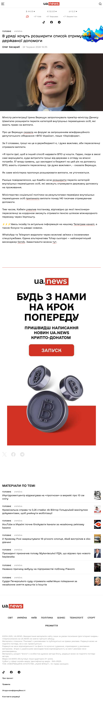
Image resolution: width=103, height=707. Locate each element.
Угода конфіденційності (13, 690)
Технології (76, 618)
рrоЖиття (51, 625)
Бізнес (61, 618)
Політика (47, 618)
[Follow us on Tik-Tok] (43, 22)
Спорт (91, 618)
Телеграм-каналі (83, 224)
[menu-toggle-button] (2, 4)
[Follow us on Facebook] (51, 22)
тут (54, 241)
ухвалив (31, 209)
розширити (60, 180)
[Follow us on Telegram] (59, 22)
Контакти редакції (11, 697)
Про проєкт (7, 678)
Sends (21, 241)
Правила (6, 684)
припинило (33, 198)
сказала (28, 132)
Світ (10, 618)
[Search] (100, 4)
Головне (6, 31)
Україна (18, 31)
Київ (34, 618)
